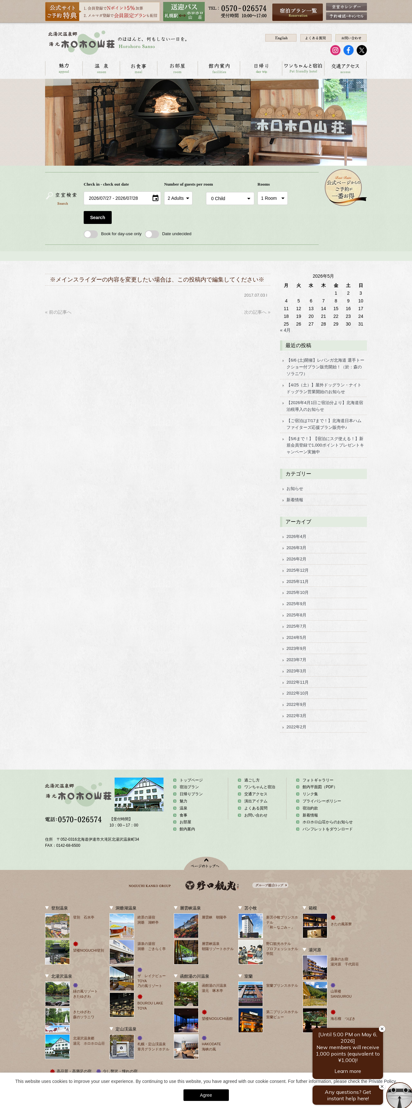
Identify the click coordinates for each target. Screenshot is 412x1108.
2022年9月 (296, 704)
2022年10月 (297, 693)
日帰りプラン (191, 794)
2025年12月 (297, 570)
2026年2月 (296, 559)
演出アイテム (255, 801)
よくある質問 (255, 808)
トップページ (191, 780)
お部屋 (177, 68)
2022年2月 (296, 727)
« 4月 (285, 330)
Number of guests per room (183, 184)
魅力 (183, 801)
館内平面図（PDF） (320, 787)
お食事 (138, 68)
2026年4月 (296, 536)
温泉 (101, 68)
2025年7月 (296, 626)
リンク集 (310, 794)
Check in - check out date (106, 184)
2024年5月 (296, 637)
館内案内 (219, 68)
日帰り (261, 68)
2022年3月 (296, 715)
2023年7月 (296, 659)
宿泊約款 (310, 808)
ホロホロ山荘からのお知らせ (328, 822)
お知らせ (294, 488)
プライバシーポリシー (322, 801)
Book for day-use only (113, 233)
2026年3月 (296, 547)
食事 (183, 815)
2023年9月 (296, 648)
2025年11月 (297, 581)
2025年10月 (297, 592)
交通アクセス (345, 68)
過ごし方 (252, 780)
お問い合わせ (366, 68)
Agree (206, 1095)
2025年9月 (296, 603)
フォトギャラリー (318, 780)
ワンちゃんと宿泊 (303, 68)
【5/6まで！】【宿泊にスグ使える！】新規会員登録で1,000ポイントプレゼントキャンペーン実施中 (325, 445)
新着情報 (294, 499)
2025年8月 (296, 615)
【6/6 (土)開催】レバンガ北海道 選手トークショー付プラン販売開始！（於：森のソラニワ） (325, 367)
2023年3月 (296, 671)
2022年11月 (297, 682)
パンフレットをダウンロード (328, 829)
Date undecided (168, 233)
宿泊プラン (189, 787)
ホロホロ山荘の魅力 (63, 68)
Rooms (264, 184)
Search (97, 217)
